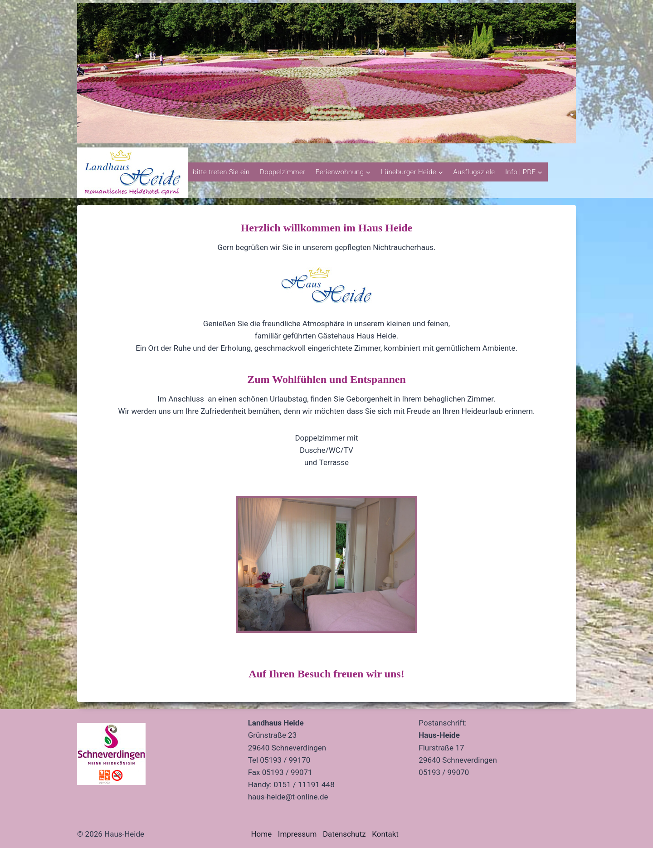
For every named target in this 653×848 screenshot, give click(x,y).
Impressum (297, 833)
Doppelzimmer (283, 172)
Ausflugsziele (474, 172)
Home (261, 833)
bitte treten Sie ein (221, 172)
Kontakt (385, 833)
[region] (326, 73)
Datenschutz (344, 833)
